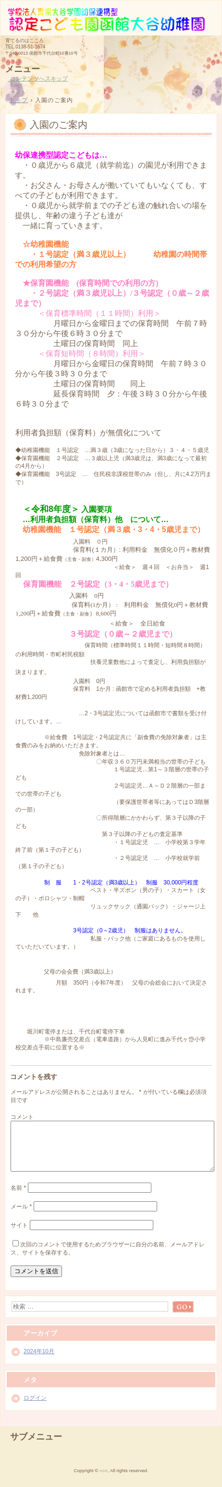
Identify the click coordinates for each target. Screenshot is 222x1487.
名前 (18, 1188)
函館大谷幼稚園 (111, 17)
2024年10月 (39, 1351)
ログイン (35, 1397)
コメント (22, 1117)
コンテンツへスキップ (39, 78)
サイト (19, 1225)
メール (21, 1206)
